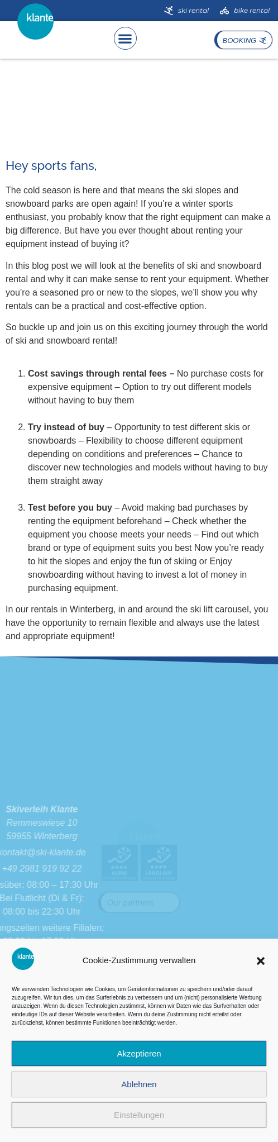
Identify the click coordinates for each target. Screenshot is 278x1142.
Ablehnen (138, 1084)
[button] (260, 961)
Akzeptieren (139, 1053)
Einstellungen (139, 1115)
